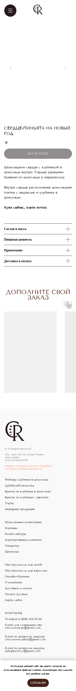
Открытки (12, 545)
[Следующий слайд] (65, 67)
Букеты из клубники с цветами (26, 497)
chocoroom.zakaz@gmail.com (25, 639)
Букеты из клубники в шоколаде (28, 491)
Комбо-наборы (15, 534)
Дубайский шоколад (19, 485)
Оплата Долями (16, 594)
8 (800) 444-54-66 (30, 619)
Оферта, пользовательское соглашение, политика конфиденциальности (28, 467)
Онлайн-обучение (17, 576)
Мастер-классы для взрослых (26, 570)
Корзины (11, 528)
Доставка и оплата (18, 588)
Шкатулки (12, 551)
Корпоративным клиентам (23, 540)
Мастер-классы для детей (23, 564)
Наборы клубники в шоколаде (26, 479)
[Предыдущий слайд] (10, 67)
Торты (9, 503)
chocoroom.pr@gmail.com (23, 627)
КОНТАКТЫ (13, 613)
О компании (13, 582)
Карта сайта (13, 600)
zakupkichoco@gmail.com (23, 651)
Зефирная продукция (19, 509)
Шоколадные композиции (23, 522)
